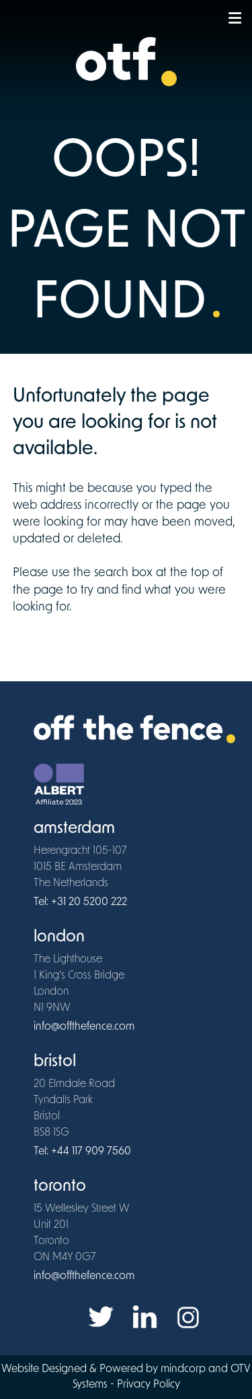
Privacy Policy (148, 1384)
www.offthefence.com (64, 640)
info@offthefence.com (84, 1027)
